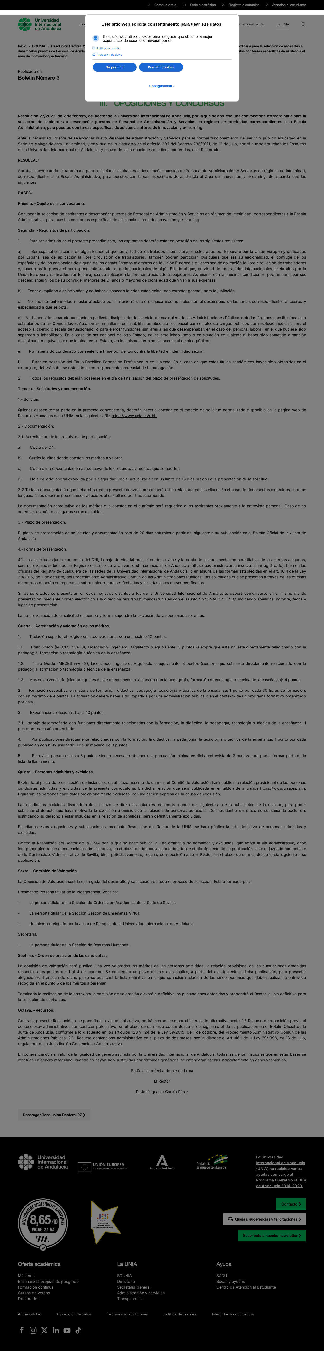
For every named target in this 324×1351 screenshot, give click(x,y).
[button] (303, 24)
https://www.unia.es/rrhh (282, 788)
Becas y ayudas (230, 1281)
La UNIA (127, 1264)
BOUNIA (124, 1275)
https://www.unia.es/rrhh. (134, 415)
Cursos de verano (34, 1292)
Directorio (126, 1281)
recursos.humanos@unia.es (147, 599)
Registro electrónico (240, 5)
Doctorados (28, 1298)
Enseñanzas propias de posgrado (48, 1281)
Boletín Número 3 (38, 78)
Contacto (289, 1204)
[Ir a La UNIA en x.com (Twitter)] (44, 1330)
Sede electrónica (199, 5)
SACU (221, 1275)
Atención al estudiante (285, 5)
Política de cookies (180, 1314)
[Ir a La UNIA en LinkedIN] (56, 1330)
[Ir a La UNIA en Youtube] (67, 1330)
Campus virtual (161, 5)
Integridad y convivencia (233, 1314)
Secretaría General (133, 1287)
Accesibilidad (29, 1314)
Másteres (26, 1275)
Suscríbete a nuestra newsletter (270, 1235)
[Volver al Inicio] (40, 24)
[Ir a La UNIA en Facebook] (22, 1330)
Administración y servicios (141, 1292)
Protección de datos (74, 1314)
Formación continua (36, 1287)
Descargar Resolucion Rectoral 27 (52, 1115)
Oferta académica (39, 1264)
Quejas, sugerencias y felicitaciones (262, 1219)
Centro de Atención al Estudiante (246, 1287)
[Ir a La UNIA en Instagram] (33, 1330)
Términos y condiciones (127, 1314)
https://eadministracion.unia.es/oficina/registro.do (237, 565)
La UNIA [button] (282, 24)
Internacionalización (249, 24)
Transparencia (130, 1298)
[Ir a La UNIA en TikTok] (78, 1330)
